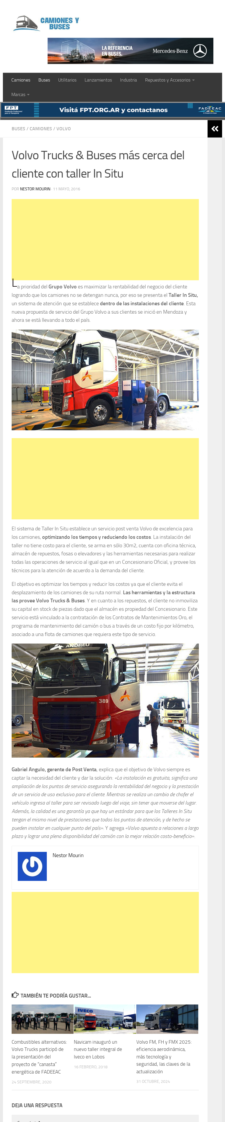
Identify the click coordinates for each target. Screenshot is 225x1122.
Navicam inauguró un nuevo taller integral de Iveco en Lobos (98, 1049)
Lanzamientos (98, 80)
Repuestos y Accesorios (167, 80)
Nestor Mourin (35, 189)
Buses (44, 80)
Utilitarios (67, 80)
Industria (128, 80)
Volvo (63, 128)
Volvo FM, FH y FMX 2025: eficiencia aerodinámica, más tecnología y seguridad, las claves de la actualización (164, 1056)
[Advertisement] (104, 239)
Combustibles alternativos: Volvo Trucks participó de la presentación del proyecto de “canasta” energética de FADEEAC (39, 1056)
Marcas (18, 94)
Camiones (20, 80)
